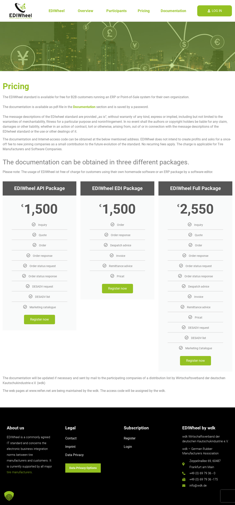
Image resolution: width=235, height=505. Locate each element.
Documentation (173, 11)
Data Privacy (74, 455)
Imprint (70, 447)
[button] (9, 496)
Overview (86, 11)
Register (129, 438)
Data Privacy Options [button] (83, 468)
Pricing (144, 11)
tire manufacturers (19, 472)
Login (128, 447)
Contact (71, 438)
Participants (116, 11)
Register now (39, 319)
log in (217, 11)
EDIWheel (58, 11)
